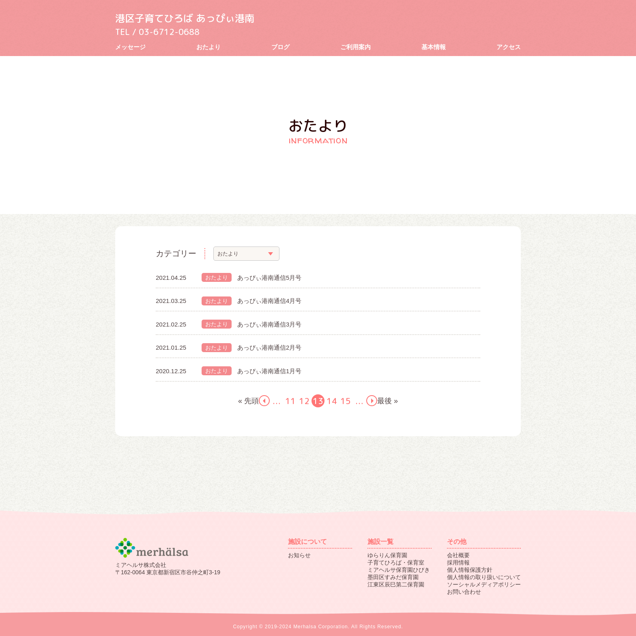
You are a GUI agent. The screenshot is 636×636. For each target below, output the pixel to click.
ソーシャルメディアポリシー (484, 584)
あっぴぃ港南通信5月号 (269, 277)
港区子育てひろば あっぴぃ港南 (190, 18)
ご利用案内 (355, 46)
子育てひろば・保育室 (395, 562)
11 (290, 401)
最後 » (387, 401)
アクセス (508, 46)
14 (332, 401)
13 (318, 401)
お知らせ (299, 555)
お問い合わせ (464, 591)
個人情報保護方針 (469, 570)
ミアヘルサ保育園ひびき (398, 570)
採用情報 (458, 562)
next (371, 400)
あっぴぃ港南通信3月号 (269, 324)
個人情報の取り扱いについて (484, 577)
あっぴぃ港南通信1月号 (269, 371)
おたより (208, 46)
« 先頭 (248, 401)
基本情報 (433, 46)
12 (304, 401)
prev (264, 400)
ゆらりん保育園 (387, 555)
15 (345, 401)
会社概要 (458, 555)
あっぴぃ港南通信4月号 (269, 300)
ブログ (280, 46)
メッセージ (130, 46)
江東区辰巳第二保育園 (395, 584)
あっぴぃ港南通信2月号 (269, 347)
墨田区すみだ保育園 (393, 577)
